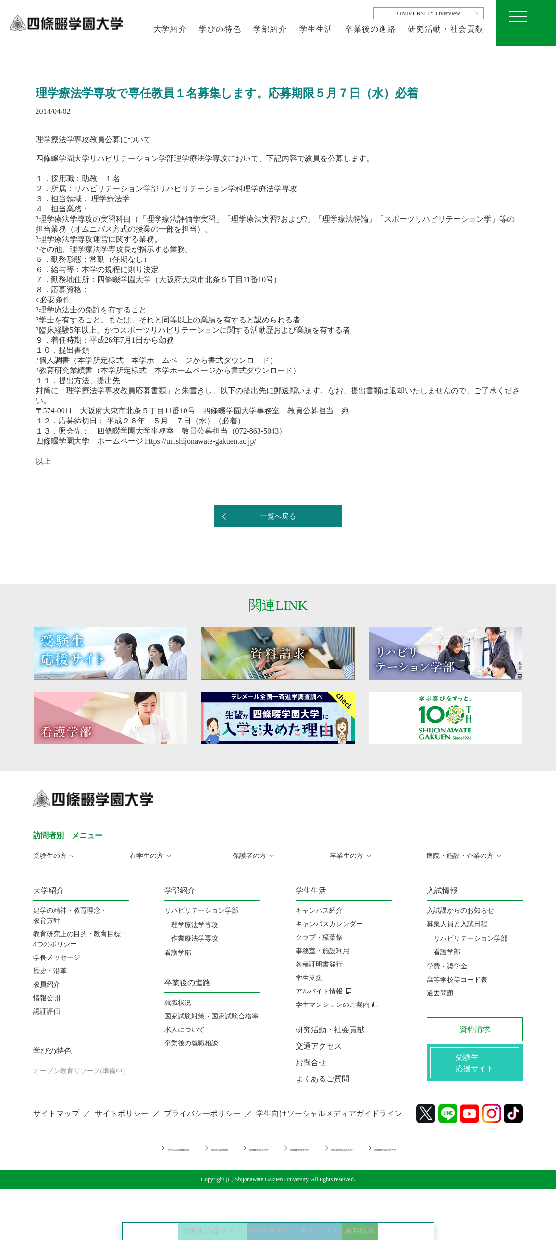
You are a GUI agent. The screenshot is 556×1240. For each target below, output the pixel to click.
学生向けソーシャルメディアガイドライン (329, 1121)
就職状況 (177, 1002)
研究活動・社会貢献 (446, 29)
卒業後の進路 (370, 29)
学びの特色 (220, 29)
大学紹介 (170, 29)
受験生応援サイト (177, 1221)
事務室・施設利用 (322, 951)
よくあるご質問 (322, 1079)
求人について (184, 1029)
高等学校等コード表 (457, 979)
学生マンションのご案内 (333, 1004)
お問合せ (311, 1062)
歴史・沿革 (50, 971)
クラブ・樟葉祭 (319, 937)
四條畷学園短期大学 (474, 1154)
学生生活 (316, 29)
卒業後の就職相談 (191, 1043)
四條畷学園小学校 (237, 1154)
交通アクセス (319, 1046)
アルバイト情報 (319, 991)
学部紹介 (270, 29)
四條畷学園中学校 (313, 1154)
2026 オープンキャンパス (298, 1221)
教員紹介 (46, 984)
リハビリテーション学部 (201, 910)
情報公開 (46, 998)
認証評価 (46, 1011)
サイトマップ (56, 1121)
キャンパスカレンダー (329, 924)
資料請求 (399, 1221)
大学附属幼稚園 (165, 1154)
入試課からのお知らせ (460, 910)
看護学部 (177, 952)
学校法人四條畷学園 (90, 1154)
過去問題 (440, 993)
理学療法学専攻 (194, 925)
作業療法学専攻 (194, 938)
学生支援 (309, 977)
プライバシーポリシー (202, 1121)
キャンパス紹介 (319, 910)
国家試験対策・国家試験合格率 (211, 1016)
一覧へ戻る (278, 516)
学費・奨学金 (447, 966)
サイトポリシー (121, 1121)
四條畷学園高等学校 (391, 1154)
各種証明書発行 (319, 964)
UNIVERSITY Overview (428, 13)
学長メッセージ (56, 957)
